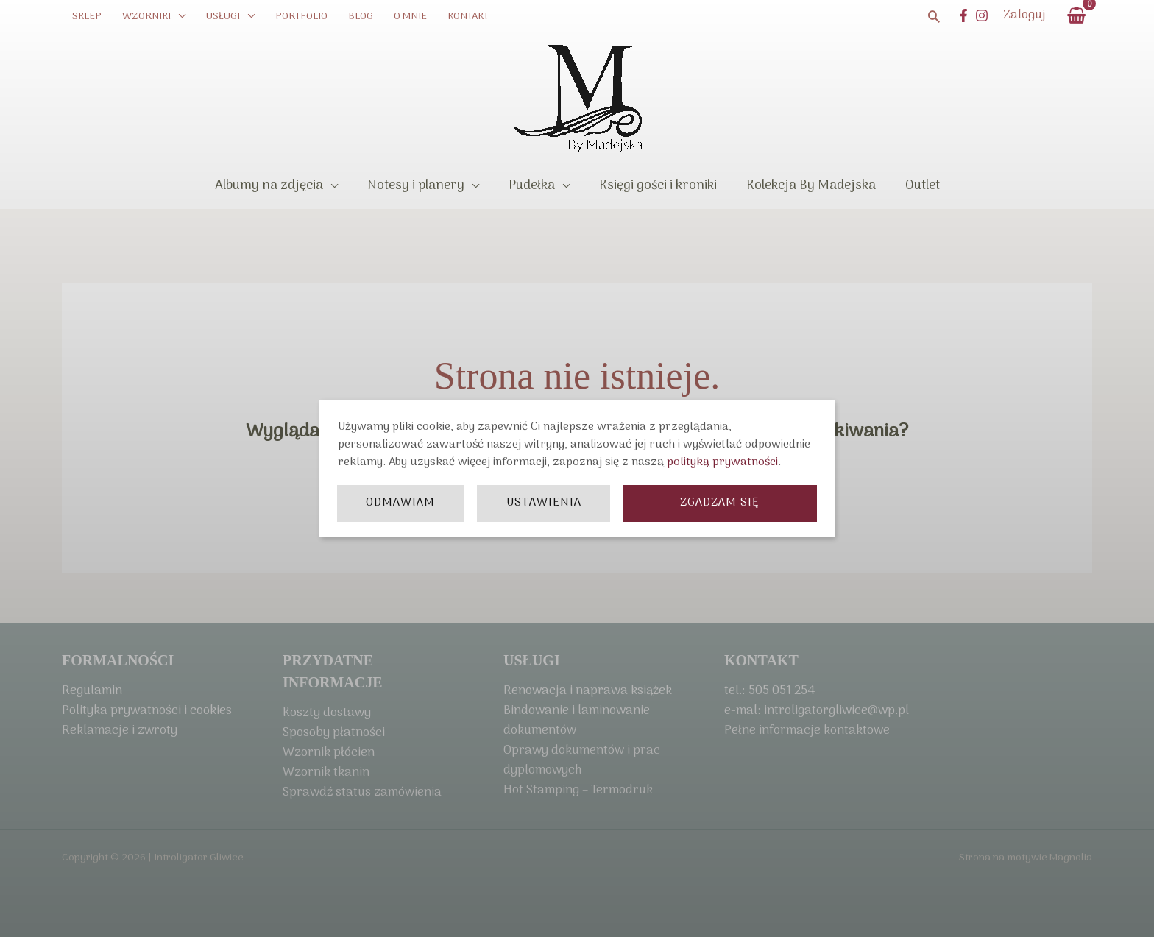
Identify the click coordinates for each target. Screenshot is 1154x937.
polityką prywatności (722, 462)
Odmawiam (400, 502)
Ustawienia (543, 502)
